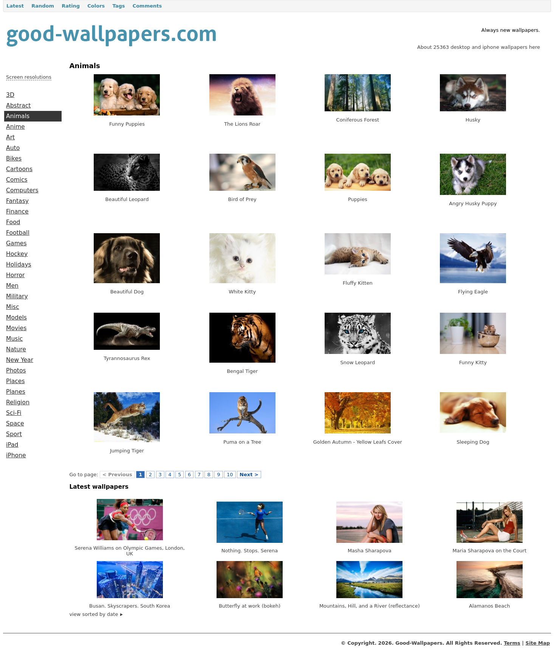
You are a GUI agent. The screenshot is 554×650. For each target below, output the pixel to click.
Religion (17, 402)
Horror (15, 275)
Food (13, 222)
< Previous (117, 474)
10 (230, 474)
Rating (71, 6)
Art (10, 137)
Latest (15, 6)
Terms (512, 643)
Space (15, 423)
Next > (249, 474)
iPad (12, 444)
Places (15, 381)
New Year (19, 360)
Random (42, 6)
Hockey (17, 254)
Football (17, 232)
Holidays (18, 264)
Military (17, 296)
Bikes (14, 158)
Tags (118, 6)
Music (14, 338)
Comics (17, 179)
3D (10, 95)
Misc (12, 307)
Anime (15, 126)
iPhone (16, 455)
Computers (22, 190)
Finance (17, 211)
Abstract (18, 105)
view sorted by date (95, 614)
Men (12, 285)
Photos (16, 370)
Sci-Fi (14, 413)
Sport (14, 434)
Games (16, 243)
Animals (17, 116)
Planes (15, 391)
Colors (96, 6)
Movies (16, 328)
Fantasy (17, 201)
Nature (16, 349)
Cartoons (19, 169)
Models (16, 317)
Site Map (538, 643)
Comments (147, 6)
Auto (13, 148)
